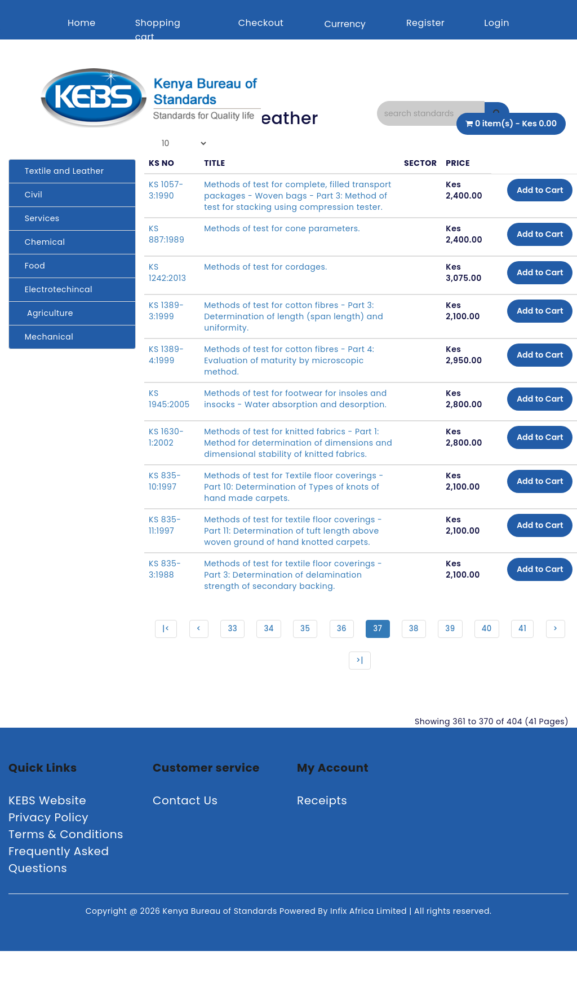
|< (176, 658)
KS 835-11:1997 (165, 553)
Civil (29, 194)
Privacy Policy (48, 852)
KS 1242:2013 (167, 283)
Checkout (261, 22)
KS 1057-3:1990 (166, 190)
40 (506, 658)
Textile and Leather (60, 171)
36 (357, 658)
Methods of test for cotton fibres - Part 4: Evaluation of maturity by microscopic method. (289, 372)
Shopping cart (158, 29)
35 (319, 658)
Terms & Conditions (65, 869)
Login (496, 22)
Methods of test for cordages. (265, 278)
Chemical (41, 242)
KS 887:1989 (166, 245)
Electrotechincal (54, 289)
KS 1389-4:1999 (166, 366)
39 (468, 658)
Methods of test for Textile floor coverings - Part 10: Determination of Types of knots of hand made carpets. (294, 515)
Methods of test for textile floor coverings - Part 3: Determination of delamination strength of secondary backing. (293, 603)
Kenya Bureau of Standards (221, 946)
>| (376, 693)
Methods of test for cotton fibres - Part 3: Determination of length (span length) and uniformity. (293, 328)
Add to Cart (535, 191)
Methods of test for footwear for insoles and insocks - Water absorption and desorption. (286, 416)
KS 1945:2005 (169, 410)
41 (543, 658)
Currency (344, 23)
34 (282, 658)
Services (38, 218)
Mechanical (45, 336)
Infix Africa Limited (369, 946)
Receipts (322, 835)
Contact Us (185, 835)
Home (82, 22)
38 (431, 658)
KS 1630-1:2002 (166, 454)
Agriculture (45, 313)
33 (245, 658)
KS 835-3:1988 (165, 597)
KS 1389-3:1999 (166, 322)
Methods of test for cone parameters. (282, 239)
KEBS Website (47, 835)
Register (425, 22)
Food (31, 265)
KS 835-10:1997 (165, 509)
